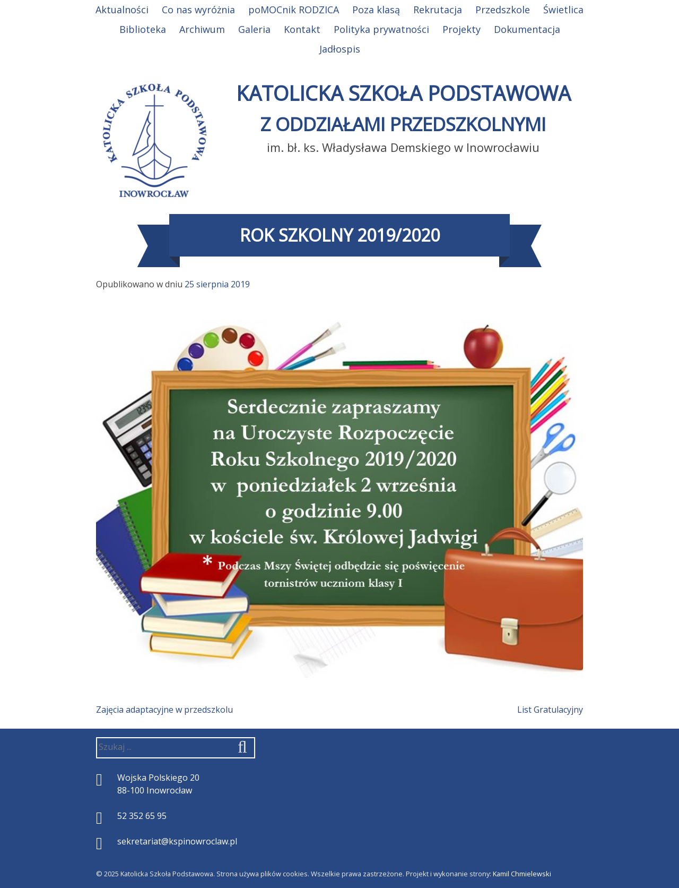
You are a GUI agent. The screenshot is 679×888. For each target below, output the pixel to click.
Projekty (461, 29)
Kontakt (302, 29)
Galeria (254, 29)
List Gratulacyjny (550, 709)
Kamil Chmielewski (522, 873)
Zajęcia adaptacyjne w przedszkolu (164, 709)
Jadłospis (339, 48)
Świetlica (563, 9)
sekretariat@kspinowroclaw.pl (177, 841)
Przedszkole (502, 9)
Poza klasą (376, 9)
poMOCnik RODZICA (293, 9)
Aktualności (122, 9)
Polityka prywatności (381, 29)
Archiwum (202, 29)
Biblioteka (142, 29)
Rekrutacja (437, 9)
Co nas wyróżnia (198, 9)
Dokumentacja (527, 29)
